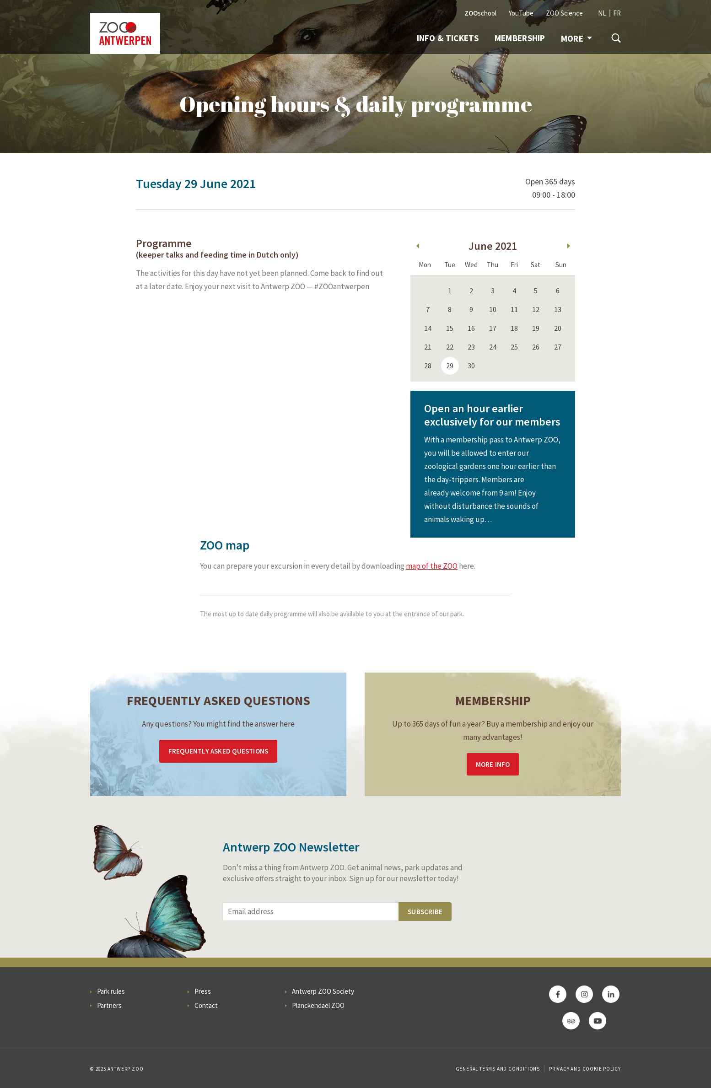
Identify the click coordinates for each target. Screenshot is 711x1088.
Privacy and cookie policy (585, 1069)
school (480, 13)
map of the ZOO (432, 566)
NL (602, 13)
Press (202, 991)
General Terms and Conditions (498, 1069)
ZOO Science (564, 13)
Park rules (111, 991)
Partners (109, 1005)
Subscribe (425, 911)
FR (617, 13)
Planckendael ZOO (318, 1005)
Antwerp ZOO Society (323, 991)
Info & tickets (448, 37)
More (576, 38)
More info (493, 764)
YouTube (521, 13)
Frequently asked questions (218, 751)
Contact (206, 1005)
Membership (520, 37)
